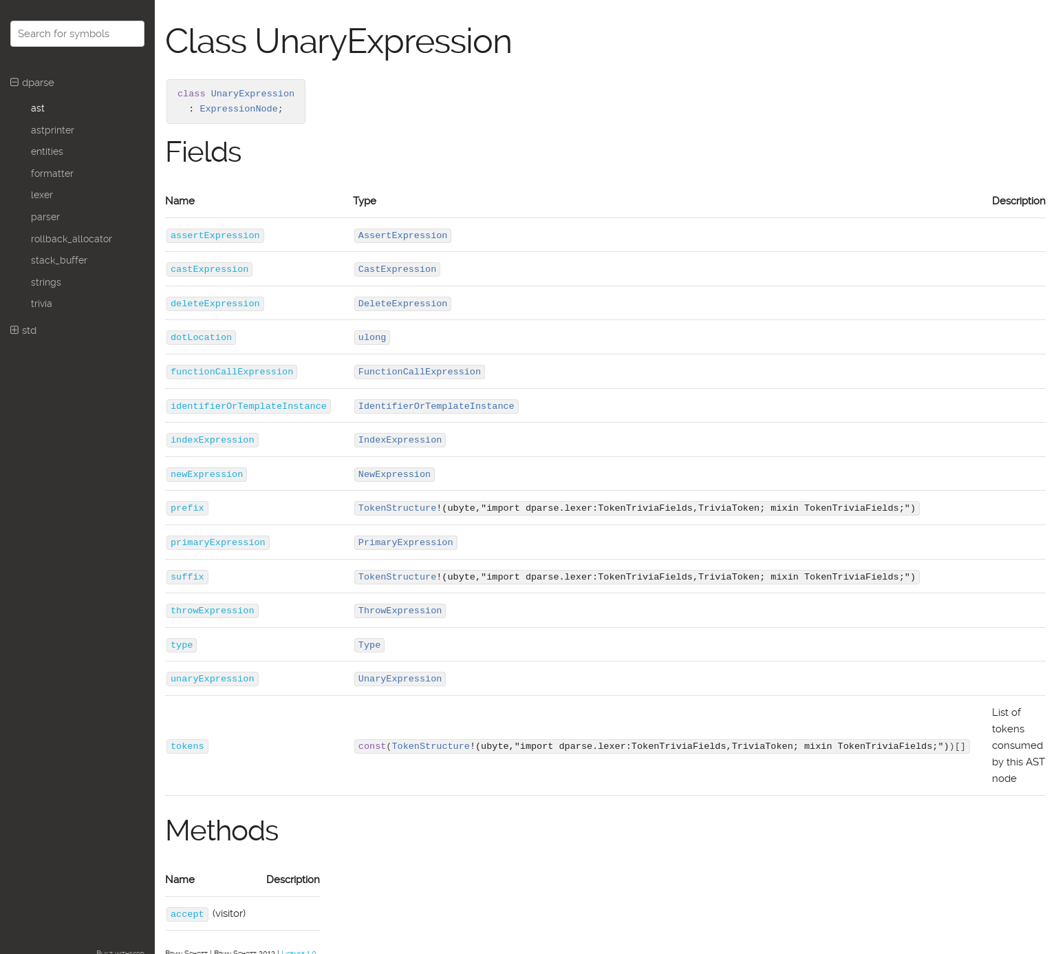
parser (45, 216)
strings (46, 282)
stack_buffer (59, 260)
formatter (52, 173)
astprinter (52, 130)
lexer (42, 194)
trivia (41, 303)
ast (38, 108)
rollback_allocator (71, 238)
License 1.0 (298, 947)
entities (47, 151)
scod (136, 947)
